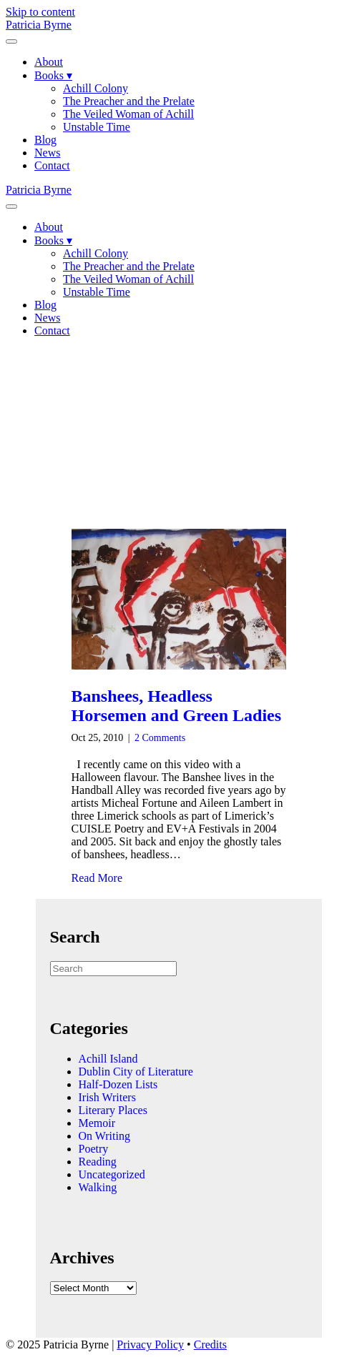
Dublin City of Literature (136, 1071)
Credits (210, 1344)
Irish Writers (107, 1097)
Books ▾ (53, 75)
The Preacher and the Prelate (129, 101)
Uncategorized (112, 1174)
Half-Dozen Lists (118, 1084)
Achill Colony (95, 88)
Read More (97, 878)
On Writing (104, 1136)
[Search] (113, 968)
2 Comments (160, 737)
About (48, 62)
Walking (98, 1187)
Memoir (97, 1123)
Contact (52, 165)
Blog (45, 140)
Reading (98, 1161)
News (47, 152)
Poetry (94, 1149)
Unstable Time (96, 127)
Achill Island (108, 1059)
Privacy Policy (150, 1344)
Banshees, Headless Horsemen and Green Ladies (177, 706)
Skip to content (40, 12)
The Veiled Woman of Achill (128, 114)
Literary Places (113, 1110)
